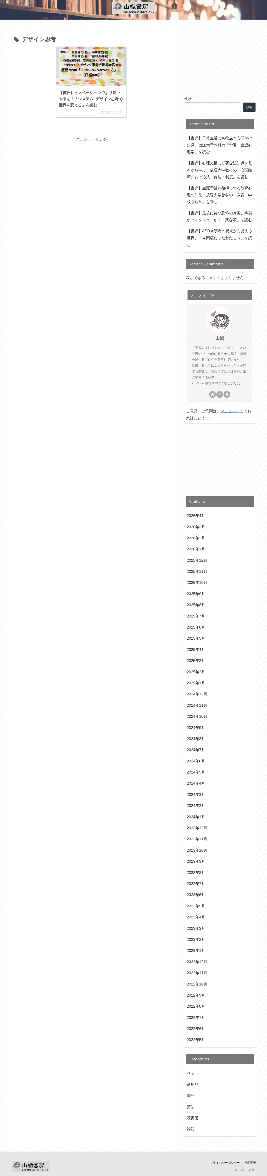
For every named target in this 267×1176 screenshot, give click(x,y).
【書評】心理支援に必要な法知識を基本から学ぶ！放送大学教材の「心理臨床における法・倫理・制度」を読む (219, 170)
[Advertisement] (91, 173)
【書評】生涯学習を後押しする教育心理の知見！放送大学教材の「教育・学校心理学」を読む (219, 195)
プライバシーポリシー (225, 1162)
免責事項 (250, 1162)
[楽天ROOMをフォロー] (227, 394)
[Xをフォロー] (219, 394)
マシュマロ (230, 411)
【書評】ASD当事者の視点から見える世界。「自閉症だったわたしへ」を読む (219, 238)
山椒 (219, 338)
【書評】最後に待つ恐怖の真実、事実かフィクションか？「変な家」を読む (219, 216)
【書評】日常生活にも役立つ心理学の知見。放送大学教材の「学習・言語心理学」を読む (219, 145)
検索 (188, 99)
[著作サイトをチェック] (212, 394)
